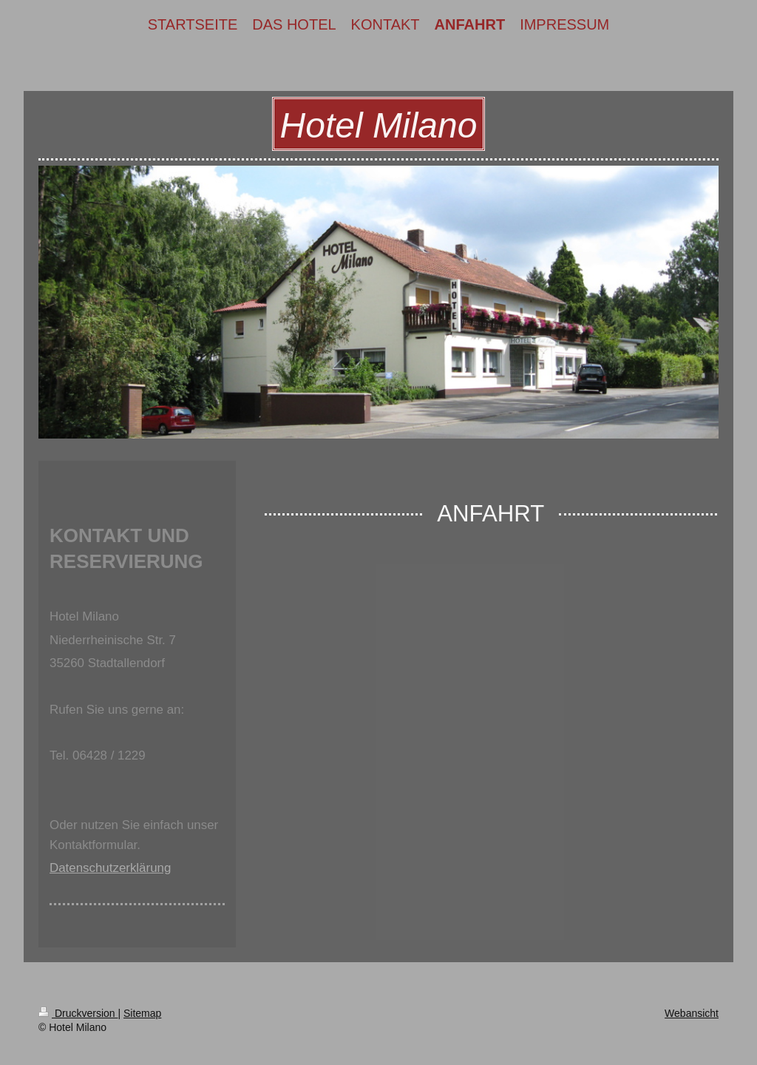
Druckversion (78, 1013)
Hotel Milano (379, 125)
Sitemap (142, 1013)
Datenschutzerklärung (110, 868)
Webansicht (692, 1013)
